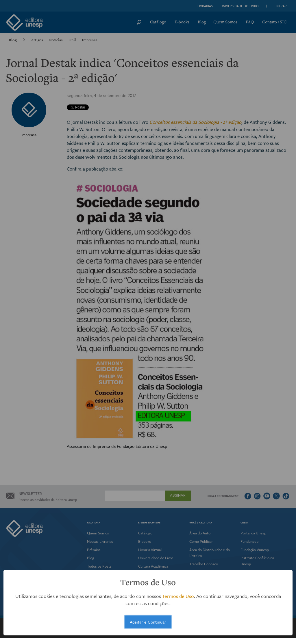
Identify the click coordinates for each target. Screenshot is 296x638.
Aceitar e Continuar (148, 622)
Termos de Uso (178, 596)
